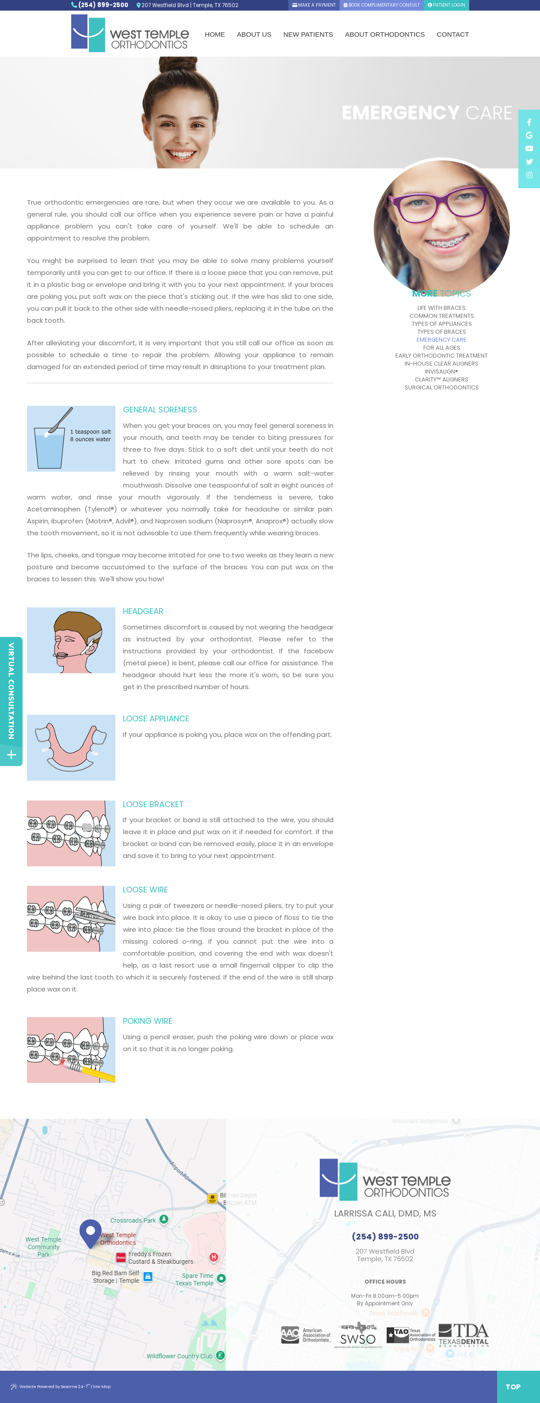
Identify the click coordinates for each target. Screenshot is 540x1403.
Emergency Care (442, 340)
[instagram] (529, 175)
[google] (529, 135)
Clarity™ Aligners (441, 380)
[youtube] (529, 149)
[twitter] (529, 162)
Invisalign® (441, 372)
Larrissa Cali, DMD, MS (385, 1213)
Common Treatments (442, 316)
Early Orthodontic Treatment (441, 356)
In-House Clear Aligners (442, 364)
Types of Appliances (442, 324)
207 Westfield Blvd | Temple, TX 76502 (187, 5)
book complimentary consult (382, 5)
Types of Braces (441, 332)
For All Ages (441, 348)
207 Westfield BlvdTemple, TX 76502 (385, 1254)
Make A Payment (314, 5)
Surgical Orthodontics (442, 388)
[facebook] (529, 122)
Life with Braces (441, 308)
